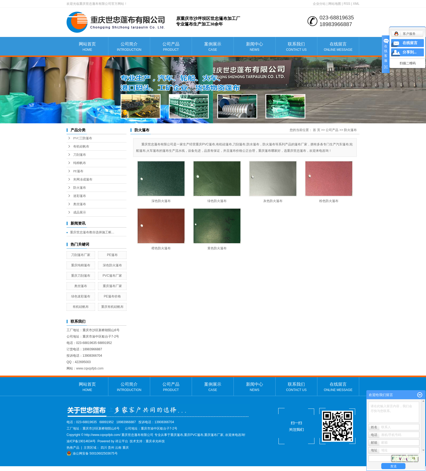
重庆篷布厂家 (112, 286)
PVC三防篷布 (82, 138)
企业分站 (319, 4)
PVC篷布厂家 (112, 275)
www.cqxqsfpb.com (90, 368)
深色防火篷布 (112, 265)
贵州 (111, 447)
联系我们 (296, 47)
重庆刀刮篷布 (80, 275)
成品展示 (79, 212)
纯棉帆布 (79, 163)
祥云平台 (121, 441)
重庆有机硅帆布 (112, 307)
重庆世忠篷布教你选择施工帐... (92, 232)
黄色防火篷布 (217, 248)
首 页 (316, 130)
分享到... (410, 52)
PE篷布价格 (112, 296)
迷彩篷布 (79, 196)
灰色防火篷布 (272, 201)
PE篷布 (78, 171)
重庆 (125, 447)
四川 (104, 447)
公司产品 (171, 47)
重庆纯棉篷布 (80, 265)
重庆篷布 (176, 435)
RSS (347, 4)
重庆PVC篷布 (193, 435)
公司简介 (129, 47)
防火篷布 (79, 188)
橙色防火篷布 (161, 248)
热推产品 (73, 447)
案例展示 (213, 47)
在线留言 (338, 47)
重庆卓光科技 (155, 441)
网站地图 (334, 4)
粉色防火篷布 (328, 201)
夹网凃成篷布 (82, 179)
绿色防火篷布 (217, 201)
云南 (118, 447)
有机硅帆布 (81, 146)
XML (356, 4)
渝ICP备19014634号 (81, 441)
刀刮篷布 (79, 155)
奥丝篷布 (79, 204)
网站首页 (87, 47)
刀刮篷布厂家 (80, 255)
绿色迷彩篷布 (80, 296)
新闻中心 (254, 47)
